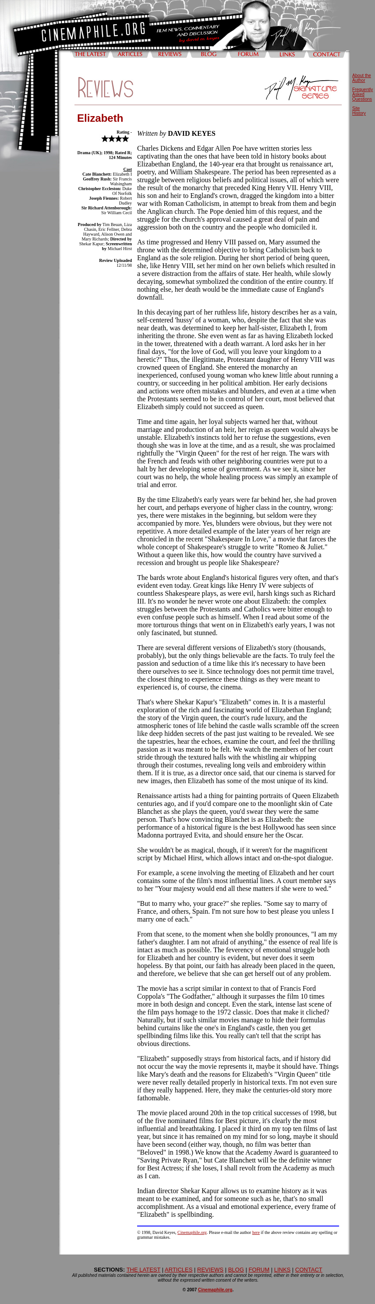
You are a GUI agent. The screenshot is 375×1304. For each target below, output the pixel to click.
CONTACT (308, 1269)
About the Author (361, 78)
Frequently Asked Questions (362, 94)
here (256, 1232)
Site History (359, 111)
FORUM (258, 1269)
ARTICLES (178, 1269)
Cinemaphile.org (192, 1232)
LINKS (282, 1269)
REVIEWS (210, 1269)
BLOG (236, 1269)
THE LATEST (144, 1269)
